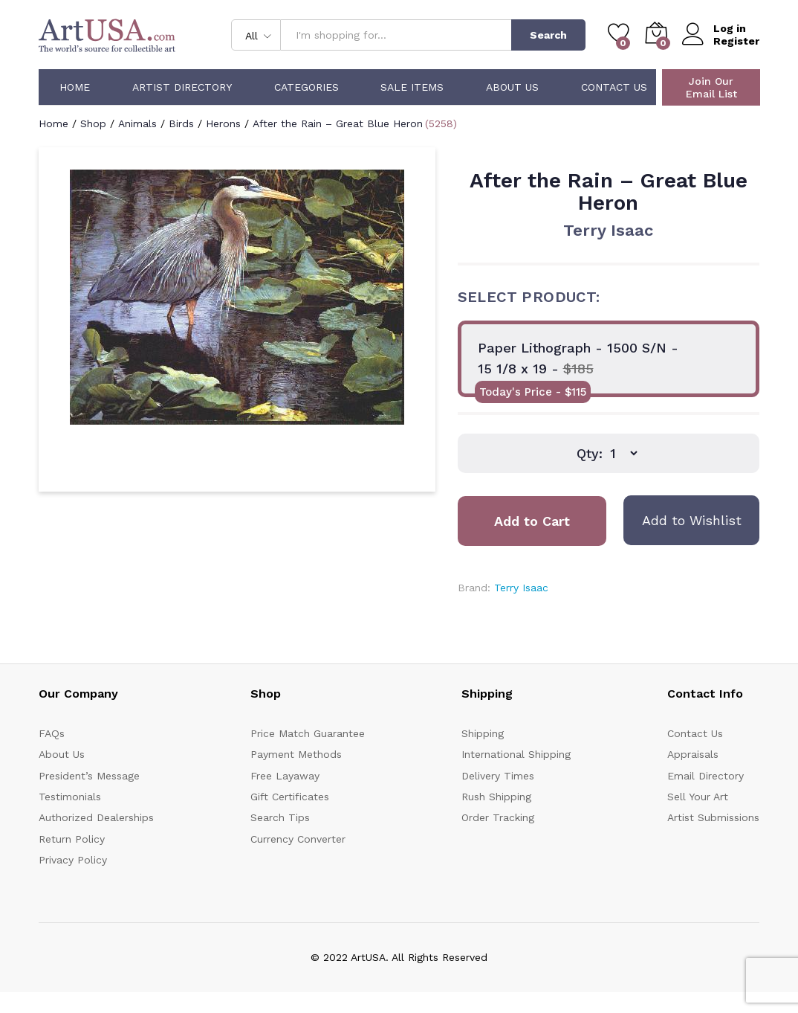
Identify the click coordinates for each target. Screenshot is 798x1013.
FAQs (52, 733)
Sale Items (412, 87)
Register (736, 41)
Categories (306, 87)
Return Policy (72, 839)
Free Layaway (284, 776)
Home (74, 87)
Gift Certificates (289, 797)
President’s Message (89, 776)
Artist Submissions (713, 817)
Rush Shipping (496, 797)
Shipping (482, 733)
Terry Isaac (608, 230)
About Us (512, 87)
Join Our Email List (711, 87)
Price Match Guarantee (307, 733)
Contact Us (614, 87)
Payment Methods (296, 754)
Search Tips (280, 817)
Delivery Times (497, 776)
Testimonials (70, 797)
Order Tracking (497, 817)
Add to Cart (532, 521)
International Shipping (516, 754)
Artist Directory (182, 87)
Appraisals (692, 754)
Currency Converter (298, 839)
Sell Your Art (697, 797)
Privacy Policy (73, 860)
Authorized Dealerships (96, 817)
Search (548, 35)
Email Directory (705, 776)
